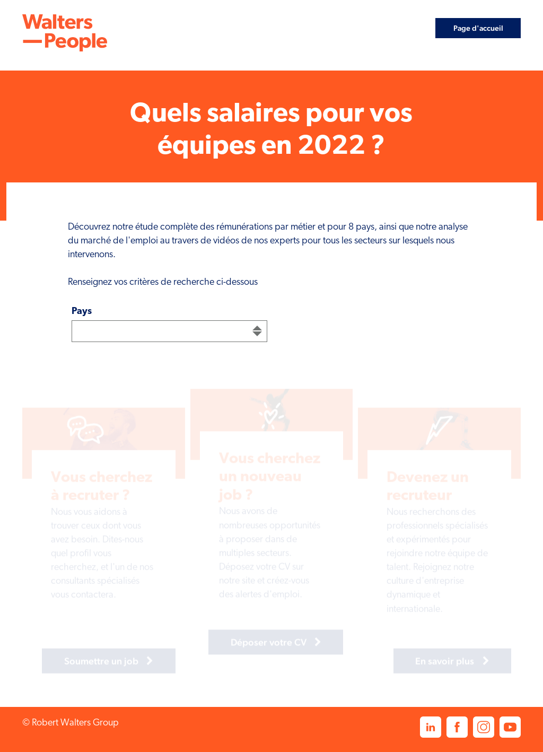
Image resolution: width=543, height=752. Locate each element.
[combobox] (169, 331)
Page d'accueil (478, 27)
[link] (64, 32)
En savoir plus (434, 661)
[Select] (169, 331)
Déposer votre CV (257, 640)
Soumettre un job (90, 661)
